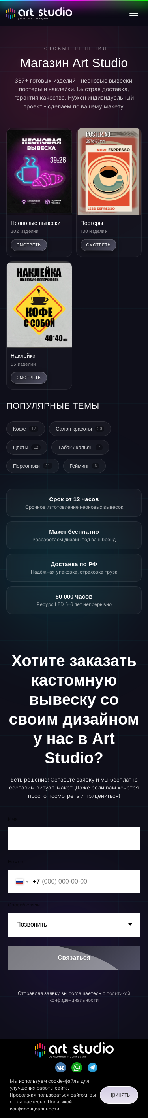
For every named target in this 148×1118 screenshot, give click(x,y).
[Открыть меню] (134, 13)
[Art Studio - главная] (39, 13)
